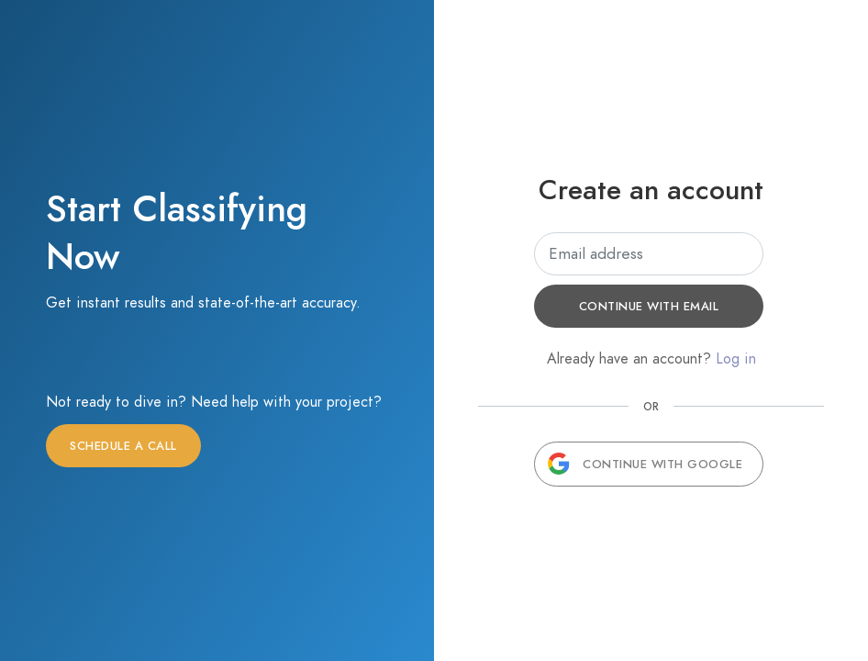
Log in (736, 359)
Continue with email (649, 306)
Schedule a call (123, 446)
